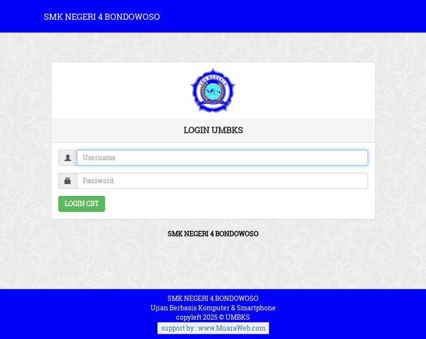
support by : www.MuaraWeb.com (213, 327)
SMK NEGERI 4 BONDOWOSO (102, 16)
